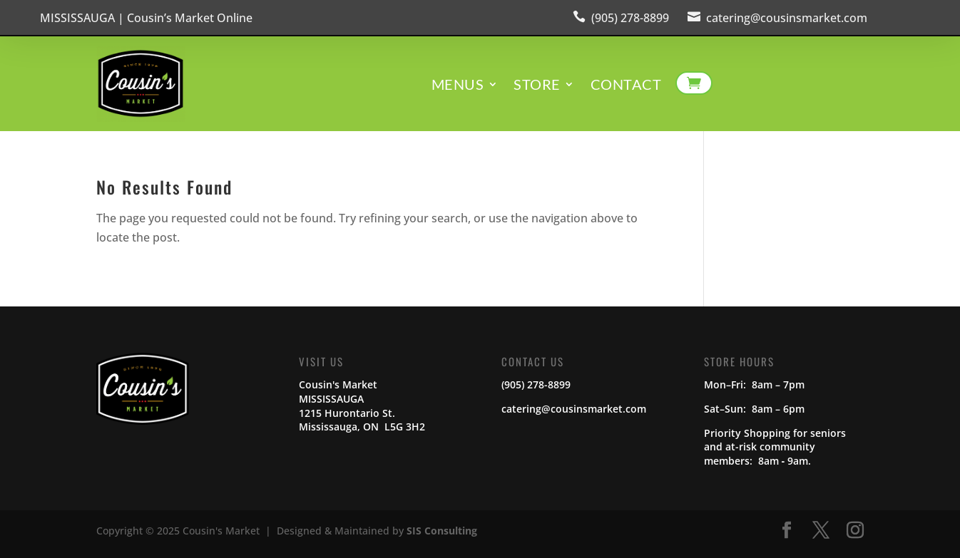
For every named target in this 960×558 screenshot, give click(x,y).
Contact (626, 86)
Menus (458, 86)
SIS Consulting (442, 530)
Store (537, 86)
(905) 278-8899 (630, 18)
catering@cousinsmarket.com (786, 18)
